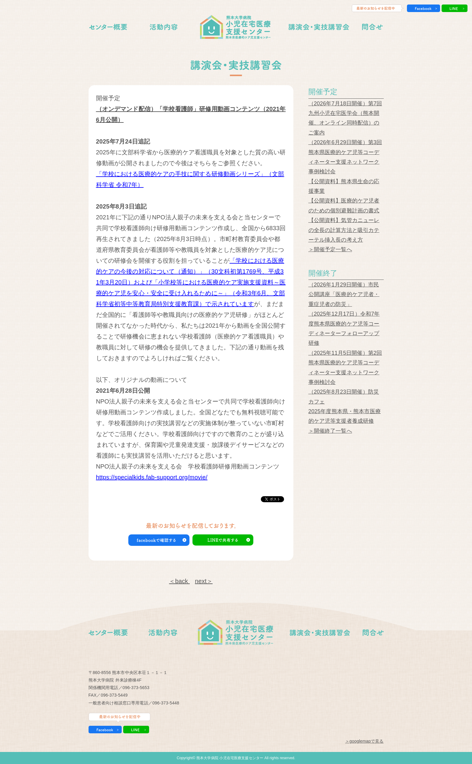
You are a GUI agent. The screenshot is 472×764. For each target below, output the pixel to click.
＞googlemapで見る (364, 741)
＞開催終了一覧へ (330, 431)
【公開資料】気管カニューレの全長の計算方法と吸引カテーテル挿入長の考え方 (344, 230)
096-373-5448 (165, 703)
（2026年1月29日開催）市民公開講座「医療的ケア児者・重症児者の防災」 (344, 294)
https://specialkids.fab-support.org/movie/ (152, 477)
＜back (179, 581)
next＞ (204, 581)
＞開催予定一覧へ (330, 249)
